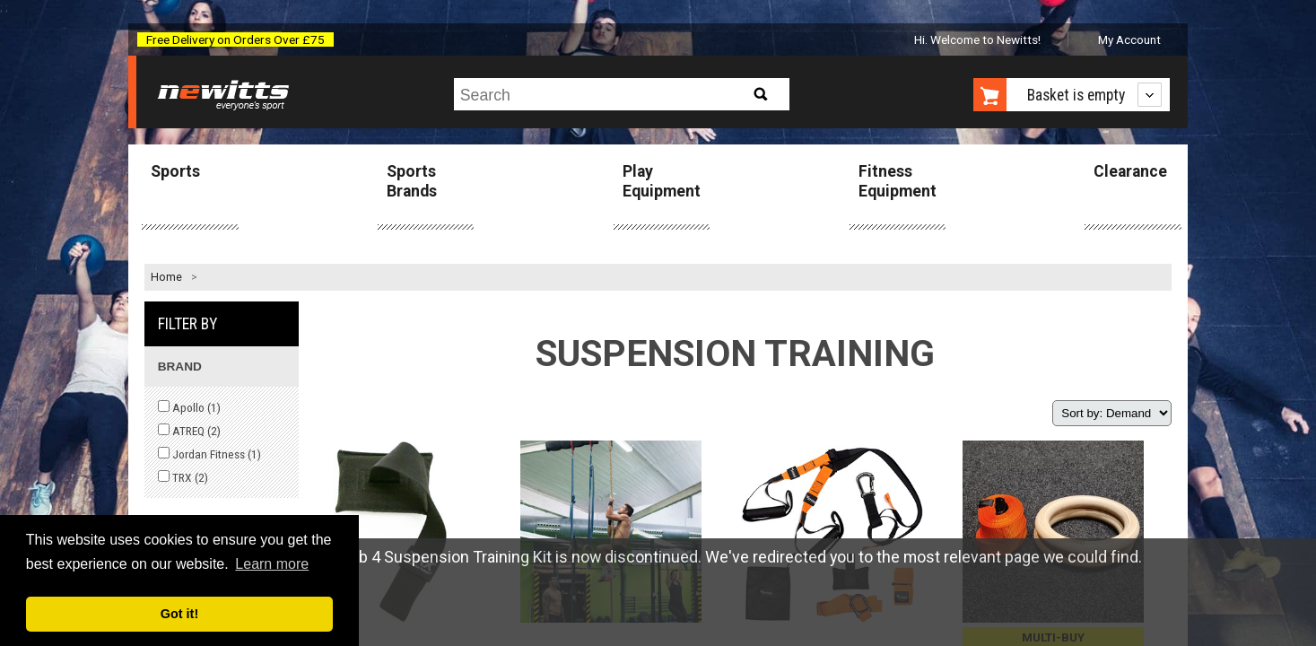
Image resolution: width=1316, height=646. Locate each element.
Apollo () (189, 407)
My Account (1129, 39)
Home (166, 277)
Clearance (1130, 171)
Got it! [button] (179, 614)
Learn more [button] (272, 564)
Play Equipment (662, 180)
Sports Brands (412, 180)
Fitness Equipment (897, 180)
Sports (175, 171)
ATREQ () (189, 430)
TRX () (183, 477)
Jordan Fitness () (209, 454)
